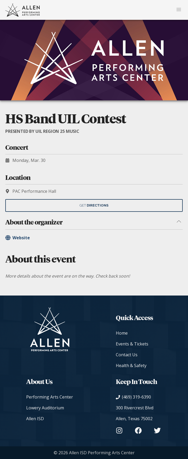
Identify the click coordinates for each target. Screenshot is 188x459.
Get (94, 205)
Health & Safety (131, 365)
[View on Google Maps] (138, 413)
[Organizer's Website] (94, 237)
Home (122, 333)
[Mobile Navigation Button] (179, 10)
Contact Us (126, 355)
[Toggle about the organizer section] (179, 222)
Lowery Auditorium (45, 408)
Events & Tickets (132, 344)
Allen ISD (35, 418)
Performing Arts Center (49, 397)
